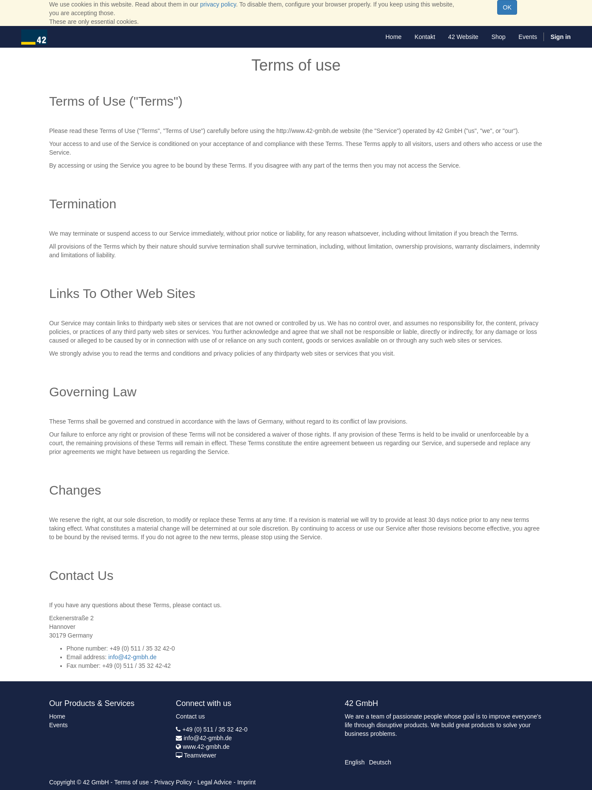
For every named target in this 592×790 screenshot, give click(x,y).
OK (507, 7)
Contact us (190, 716)
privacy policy (218, 4)
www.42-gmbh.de (206, 746)
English (355, 762)
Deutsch (380, 762)
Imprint (246, 782)
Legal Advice (214, 782)
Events (58, 725)
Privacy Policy (173, 782)
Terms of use (131, 782)
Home (57, 716)
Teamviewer (200, 755)
